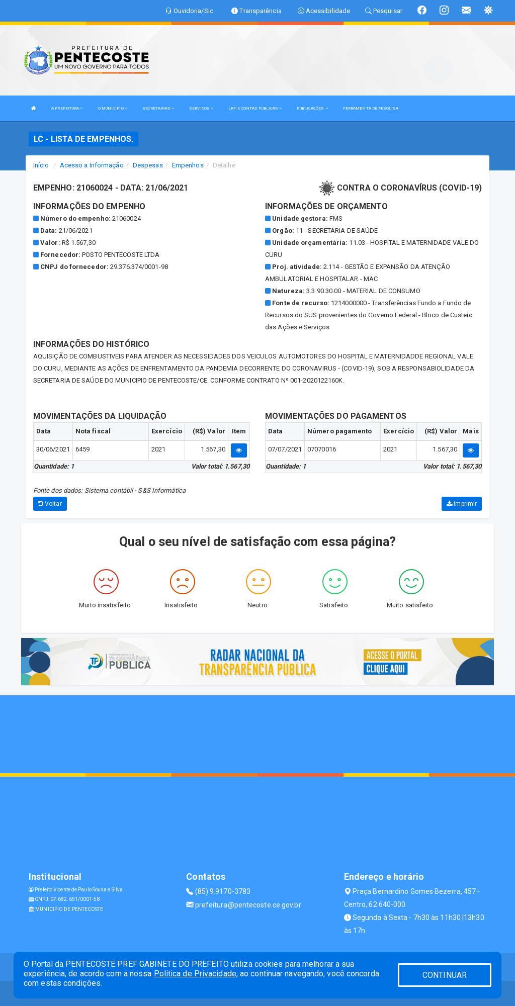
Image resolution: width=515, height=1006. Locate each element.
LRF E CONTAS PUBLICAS (255, 108)
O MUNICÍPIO (112, 108)
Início (41, 165)
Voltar (50, 503)
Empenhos (188, 165)
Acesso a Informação (92, 165)
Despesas (148, 165)
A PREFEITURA (66, 108)
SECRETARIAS (158, 108)
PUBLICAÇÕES (312, 108)
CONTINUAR (444, 975)
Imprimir (462, 503)
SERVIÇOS (201, 108)
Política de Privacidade (195, 973)
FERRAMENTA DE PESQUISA (370, 108)
